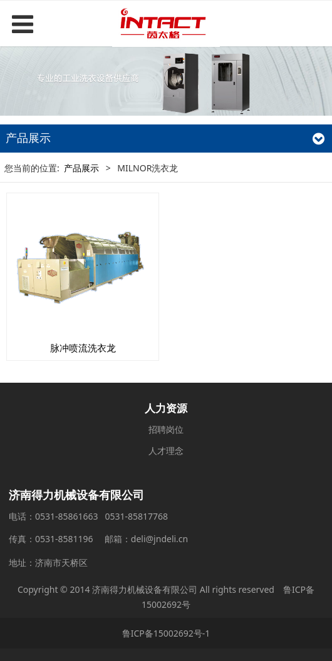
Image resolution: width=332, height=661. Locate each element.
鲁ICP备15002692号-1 (166, 633)
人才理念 (166, 451)
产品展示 (81, 168)
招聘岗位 (166, 429)
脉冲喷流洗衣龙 (83, 348)
